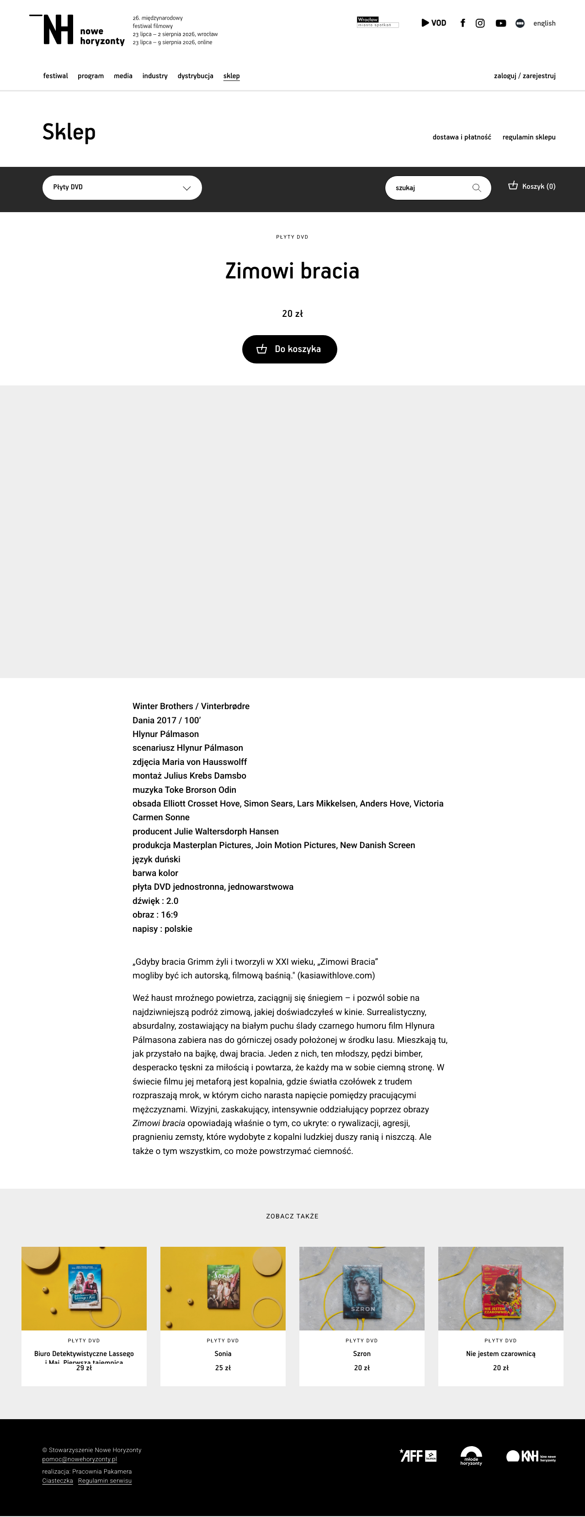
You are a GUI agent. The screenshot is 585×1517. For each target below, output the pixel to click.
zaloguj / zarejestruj (525, 76)
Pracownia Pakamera (102, 1472)
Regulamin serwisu (105, 1481)
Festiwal (55, 76)
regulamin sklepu (529, 137)
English (544, 23)
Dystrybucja (195, 76)
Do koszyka (298, 349)
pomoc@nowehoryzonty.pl (80, 1460)
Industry (155, 76)
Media (123, 76)
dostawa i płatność (462, 137)
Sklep (231, 76)
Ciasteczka (58, 1481)
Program (91, 76)
